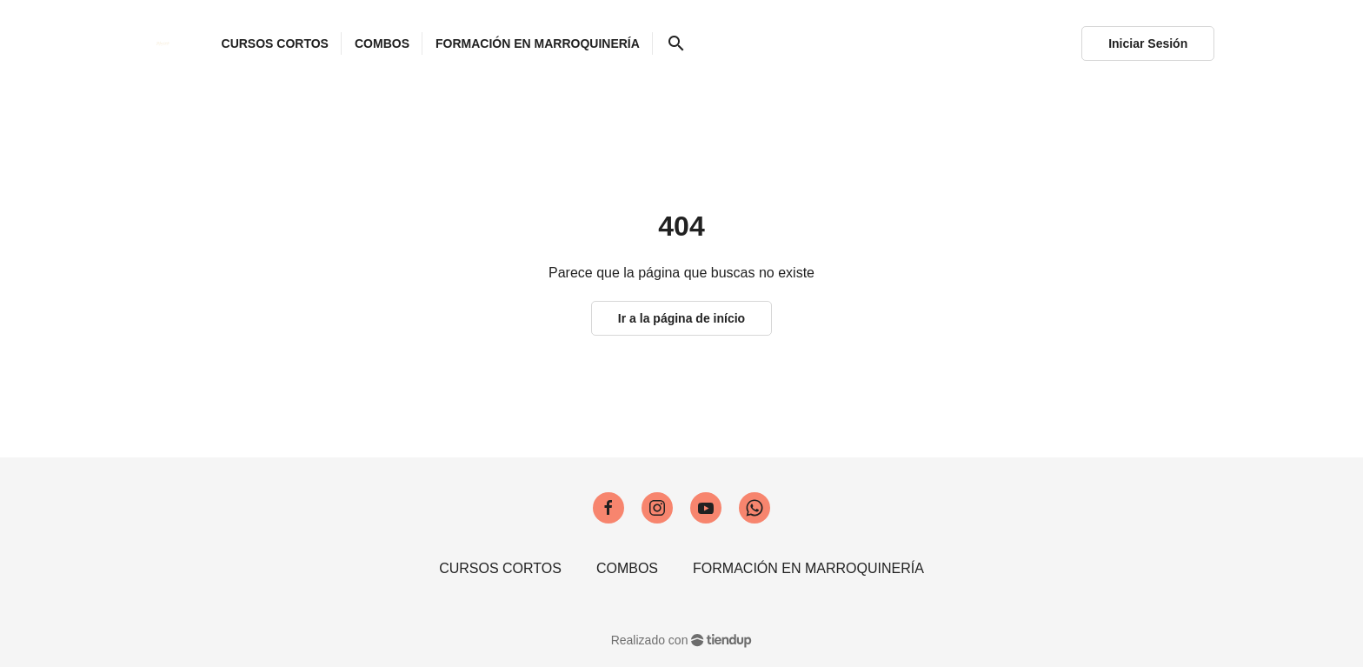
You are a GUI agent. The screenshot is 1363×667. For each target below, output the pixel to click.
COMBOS (627, 568)
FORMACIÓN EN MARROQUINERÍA (808, 568)
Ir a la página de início (681, 318)
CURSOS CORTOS (500, 568)
